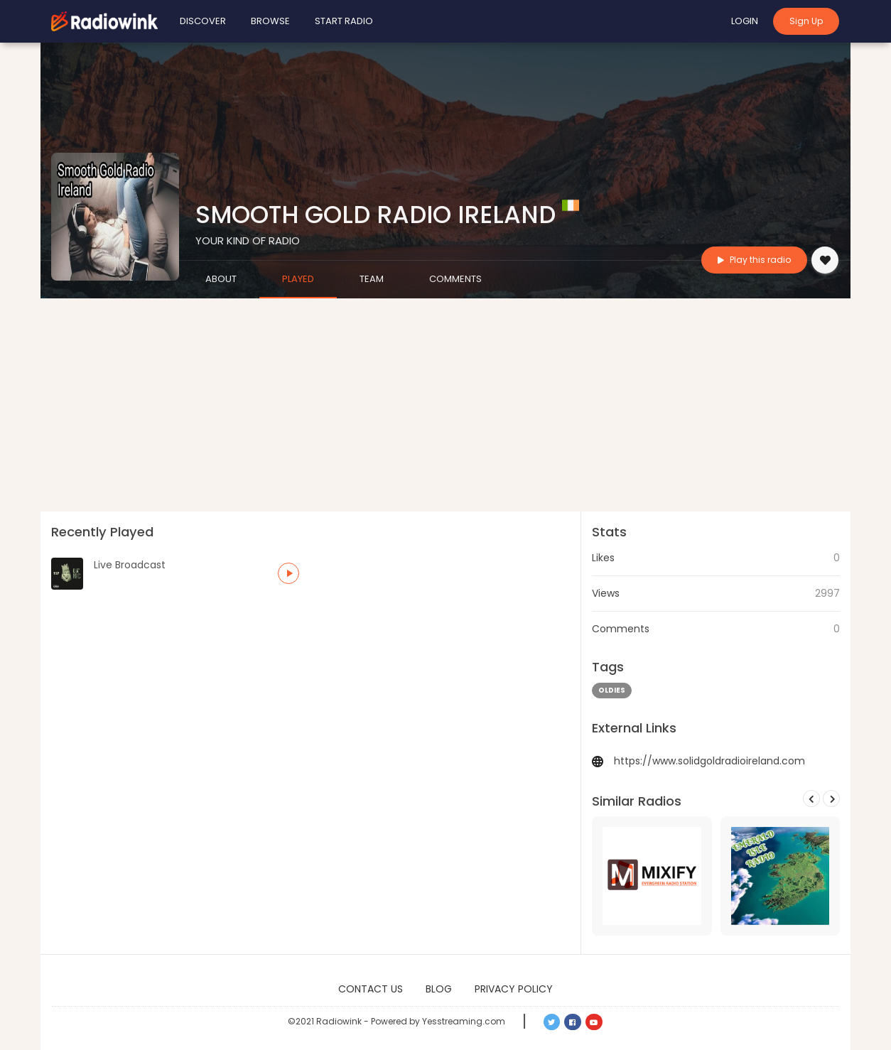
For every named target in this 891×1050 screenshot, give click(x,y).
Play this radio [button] (754, 260)
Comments (455, 279)
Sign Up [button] (806, 21)
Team (372, 279)
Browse (270, 21)
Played (298, 279)
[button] (288, 573)
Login (744, 21)
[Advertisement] (445, 404)
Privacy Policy (514, 989)
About (221, 279)
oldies (611, 690)
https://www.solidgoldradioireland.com (709, 761)
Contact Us (370, 989)
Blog (439, 989)
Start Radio (344, 21)
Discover (203, 21)
